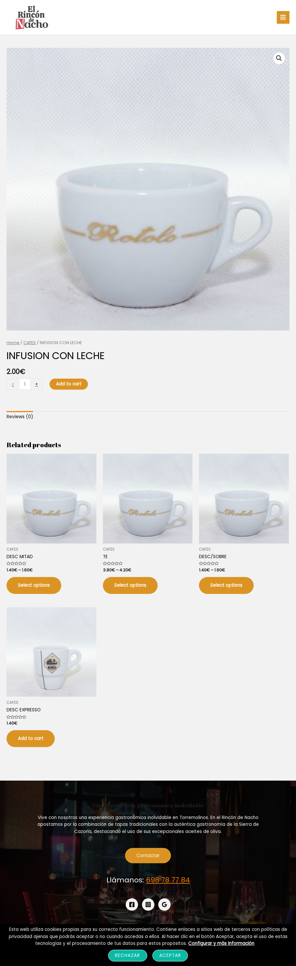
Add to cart (68, 384)
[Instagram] (148, 904)
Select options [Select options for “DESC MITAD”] (34, 585)
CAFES (29, 342)
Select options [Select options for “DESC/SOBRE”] (226, 585)
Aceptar (170, 955)
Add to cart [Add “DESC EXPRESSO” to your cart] (30, 738)
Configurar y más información (221, 943)
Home (13, 342)
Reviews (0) (20, 417)
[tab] (20, 417)
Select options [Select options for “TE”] (130, 585)
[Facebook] (132, 904)
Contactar (148, 855)
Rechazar (127, 955)
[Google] (164, 904)
